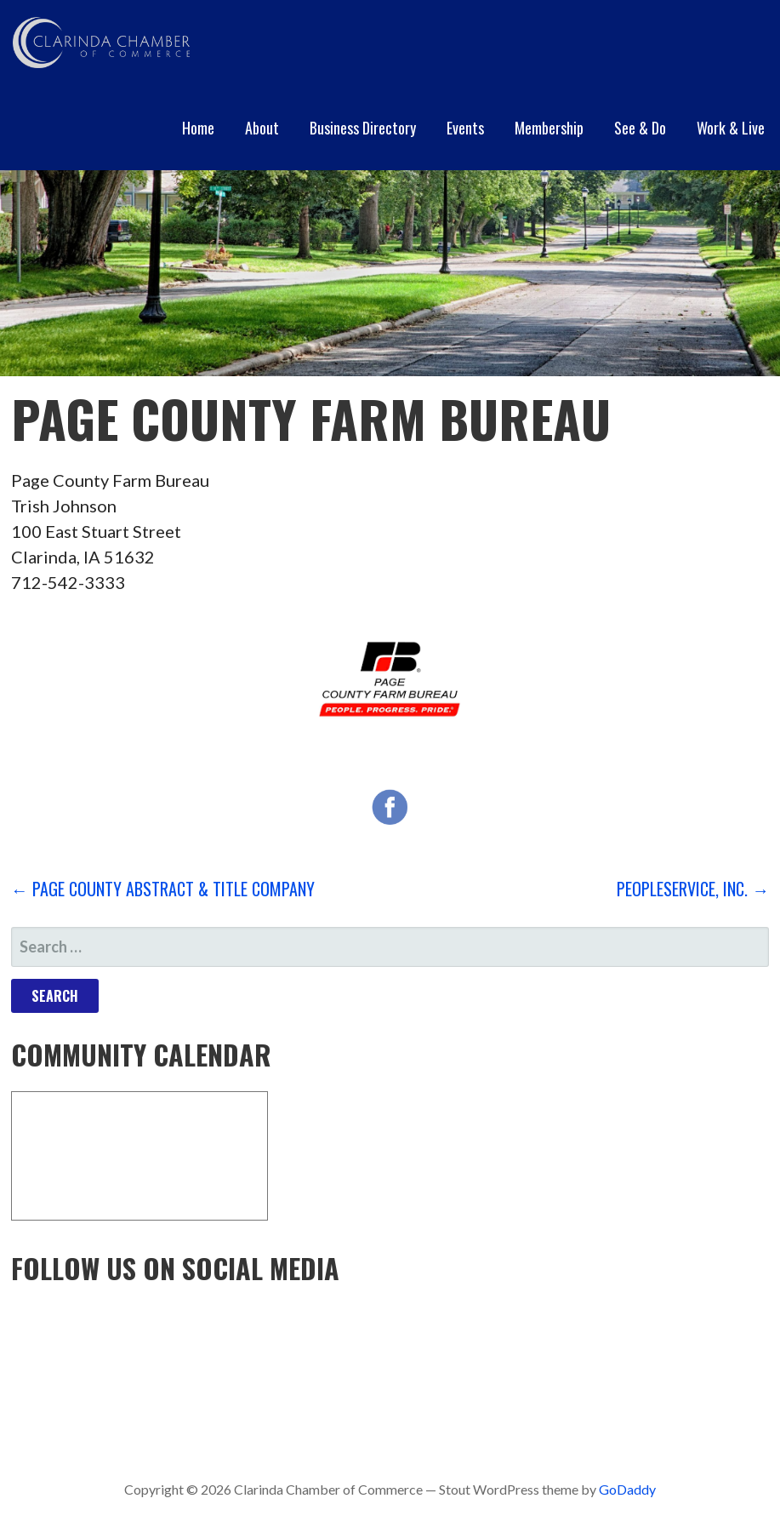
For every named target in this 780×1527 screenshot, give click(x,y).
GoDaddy (627, 1489)
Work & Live (731, 128)
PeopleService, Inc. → (693, 888)
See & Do (640, 128)
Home (198, 128)
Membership (549, 128)
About (262, 128)
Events (465, 128)
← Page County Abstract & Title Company (163, 888)
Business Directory (363, 128)
